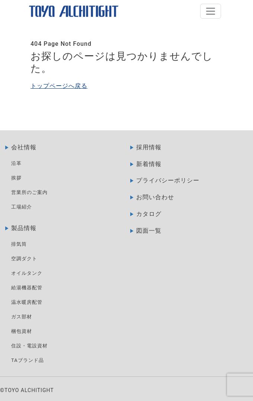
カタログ (148, 213)
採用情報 (148, 147)
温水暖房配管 (26, 302)
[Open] (210, 11)
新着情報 (148, 164)
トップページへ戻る (59, 85)
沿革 (16, 163)
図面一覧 (148, 230)
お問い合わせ (155, 197)
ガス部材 (21, 316)
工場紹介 (21, 207)
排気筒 (19, 244)
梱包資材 (21, 331)
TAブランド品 (27, 360)
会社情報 (23, 147)
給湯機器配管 (26, 287)
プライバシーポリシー (167, 180)
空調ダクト (24, 258)
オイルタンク (26, 273)
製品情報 (23, 228)
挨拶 (16, 178)
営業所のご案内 (29, 192)
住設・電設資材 (29, 346)
